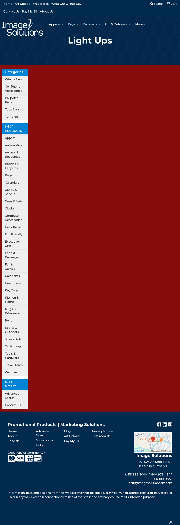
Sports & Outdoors (12, 330)
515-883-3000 (137, 474)
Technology (13, 346)
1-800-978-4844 (160, 474)
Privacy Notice (102, 431)
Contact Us (11, 11)
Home (7, 3)
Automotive (13, 145)
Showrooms (44, 440)
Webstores (41, 3)
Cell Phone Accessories (13, 88)
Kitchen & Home (12, 300)
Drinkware (91, 24)
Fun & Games (10, 266)
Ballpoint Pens (11, 100)
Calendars (12, 182)
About (12, 436)
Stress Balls (13, 339)
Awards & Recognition (13, 154)
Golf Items (12, 276)
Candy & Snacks (11, 192)
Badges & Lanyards (12, 166)
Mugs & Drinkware (12, 311)
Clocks (10, 208)
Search (156, 3)
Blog (67, 431)
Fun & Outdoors (118, 24)
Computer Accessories (13, 218)
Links (39, 445)
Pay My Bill (29, 11)
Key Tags (11, 290)
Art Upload (22, 3)
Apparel (56, 24)
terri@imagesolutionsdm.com (150, 483)
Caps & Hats (14, 201)
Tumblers (12, 116)
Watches (11, 372)
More (140, 24)
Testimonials (101, 436)
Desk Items (13, 227)
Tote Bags (12, 109)
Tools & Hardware (12, 356)
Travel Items (14, 365)
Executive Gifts (12, 244)
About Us (46, 11)
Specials (14, 441)
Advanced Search (12, 396)
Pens (8, 320)
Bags (73, 24)
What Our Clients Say (66, 3)
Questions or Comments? (26, 452)
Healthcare (13, 283)
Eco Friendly (13, 234)
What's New (13, 79)
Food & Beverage (11, 255)
